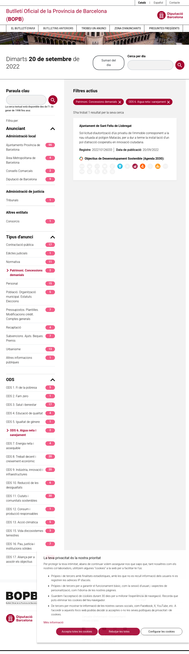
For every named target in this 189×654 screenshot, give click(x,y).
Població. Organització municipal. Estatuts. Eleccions (30, 296)
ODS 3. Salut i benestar (30, 405)
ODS (30, 379)
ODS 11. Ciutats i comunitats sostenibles (30, 498)
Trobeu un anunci (94, 28)
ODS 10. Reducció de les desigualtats (30, 485)
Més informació (54, 622)
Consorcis (30, 221)
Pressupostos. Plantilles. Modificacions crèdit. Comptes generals (30, 314)
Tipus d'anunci (30, 237)
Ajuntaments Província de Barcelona (30, 147)
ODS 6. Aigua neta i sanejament (32, 432)
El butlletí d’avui (23, 28)
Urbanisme (30, 349)
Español (158, 2)
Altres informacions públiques (30, 360)
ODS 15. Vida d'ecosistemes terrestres (30, 533)
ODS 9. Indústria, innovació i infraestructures (30, 472)
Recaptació (30, 327)
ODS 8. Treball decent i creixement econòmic (30, 458)
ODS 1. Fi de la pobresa (30, 387)
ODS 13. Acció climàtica (30, 522)
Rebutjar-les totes (119, 631)
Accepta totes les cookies (77, 631)
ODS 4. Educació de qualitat (30, 413)
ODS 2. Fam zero (30, 396)
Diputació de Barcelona (30, 179)
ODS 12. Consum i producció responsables (30, 511)
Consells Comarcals (30, 171)
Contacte (174, 2)
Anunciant (30, 128)
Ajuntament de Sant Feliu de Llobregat (105, 126)
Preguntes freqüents (164, 28)
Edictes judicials (30, 253)
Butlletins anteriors (58, 28)
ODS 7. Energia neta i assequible (30, 445)
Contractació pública (30, 245)
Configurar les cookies (161, 631)
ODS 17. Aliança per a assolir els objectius (30, 559)
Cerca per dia (136, 56)
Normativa (30, 262)
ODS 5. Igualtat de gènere (30, 422)
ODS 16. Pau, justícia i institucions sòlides (30, 546)
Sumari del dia (108, 63)
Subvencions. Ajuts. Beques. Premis (30, 338)
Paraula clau (17, 90)
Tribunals (30, 200)
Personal (30, 283)
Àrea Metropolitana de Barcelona (30, 160)
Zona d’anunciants (127, 28)
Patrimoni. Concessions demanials (32, 272)
